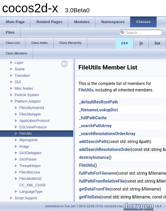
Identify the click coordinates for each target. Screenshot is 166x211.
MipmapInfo (28, 140)
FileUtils (25, 134)
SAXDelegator (30, 153)
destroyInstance (94, 157)
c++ (124, 43)
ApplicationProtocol (34, 121)
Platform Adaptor (28, 101)
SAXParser (28, 159)
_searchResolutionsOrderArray (107, 133)
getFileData (89, 197)
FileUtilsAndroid (31, 108)
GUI (18, 82)
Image (24, 146)
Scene (20, 69)
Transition (22, 76)
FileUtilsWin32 (30, 179)
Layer (19, 63)
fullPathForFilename (98, 173)
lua (157, 43)
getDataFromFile (94, 189)
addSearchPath (93, 141)
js (141, 43)
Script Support (26, 198)
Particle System (27, 95)
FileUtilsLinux (29, 172)
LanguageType (30, 192)
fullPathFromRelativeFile (101, 181)
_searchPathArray (95, 125)
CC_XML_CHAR (32, 185)
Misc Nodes (24, 88)
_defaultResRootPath (98, 102)
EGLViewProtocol (33, 127)
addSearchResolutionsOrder (105, 149)
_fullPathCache (93, 117)
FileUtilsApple (30, 114)
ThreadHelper (30, 166)
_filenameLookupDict (98, 110)
